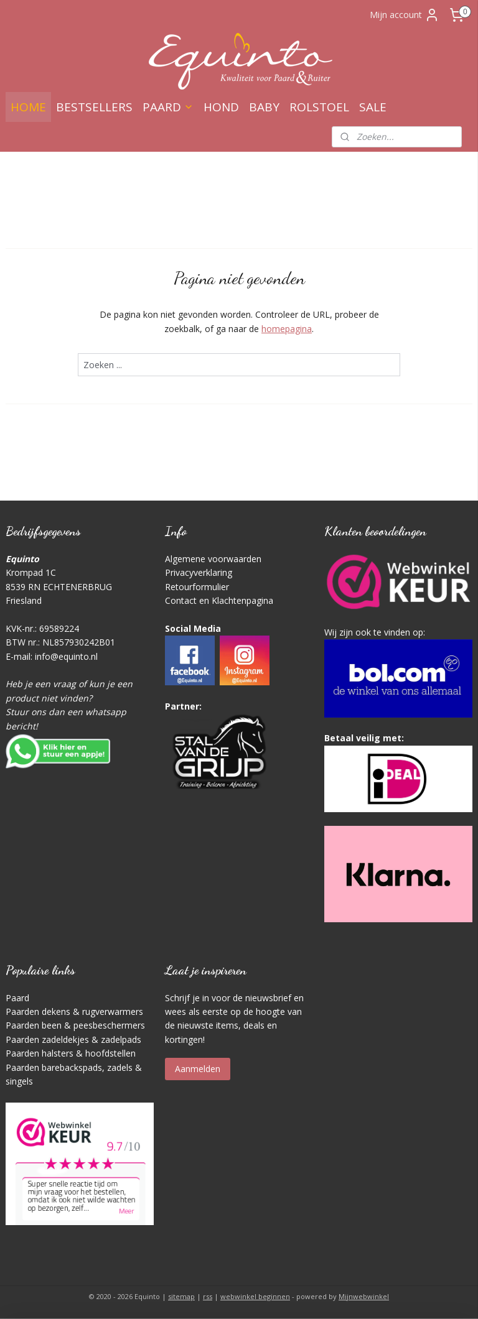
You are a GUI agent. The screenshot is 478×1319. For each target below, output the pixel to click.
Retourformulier (197, 587)
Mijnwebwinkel (364, 1296)
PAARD (168, 107)
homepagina (286, 329)
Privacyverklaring (198, 572)
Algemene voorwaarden (213, 559)
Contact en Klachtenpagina (219, 600)
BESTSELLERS (94, 107)
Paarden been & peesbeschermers (75, 1025)
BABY (264, 107)
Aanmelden (197, 1069)
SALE (373, 107)
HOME (28, 107)
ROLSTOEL (319, 107)
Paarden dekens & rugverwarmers (74, 1011)
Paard (17, 998)
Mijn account (404, 14)
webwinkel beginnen (255, 1296)
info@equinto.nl (66, 656)
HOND (221, 107)
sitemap (181, 1296)
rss (207, 1296)
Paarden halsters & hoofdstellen (71, 1053)
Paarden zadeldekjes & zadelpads (73, 1039)
